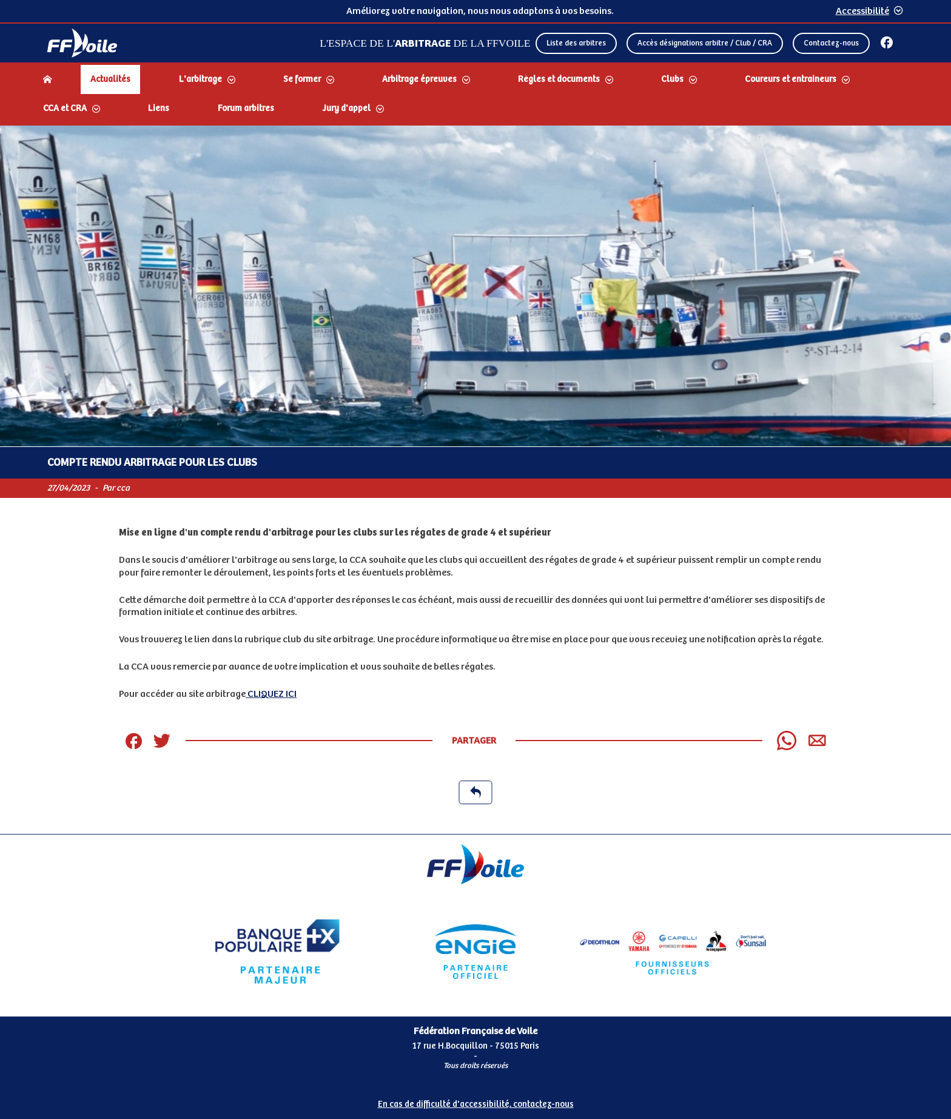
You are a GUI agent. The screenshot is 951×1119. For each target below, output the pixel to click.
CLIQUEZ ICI (271, 694)
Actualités (110, 79)
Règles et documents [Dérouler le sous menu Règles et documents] (559, 79)
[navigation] (475, 95)
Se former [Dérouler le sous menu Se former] (302, 79)
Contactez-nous (831, 43)
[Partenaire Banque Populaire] (277, 951)
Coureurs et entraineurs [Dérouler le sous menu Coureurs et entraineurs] (790, 79)
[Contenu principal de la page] (475, 480)
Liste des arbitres (576, 43)
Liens (158, 108)
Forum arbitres (246, 108)
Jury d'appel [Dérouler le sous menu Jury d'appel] (347, 108)
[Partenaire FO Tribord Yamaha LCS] (673, 951)
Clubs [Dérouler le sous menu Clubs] (672, 79)
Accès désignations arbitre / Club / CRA (704, 43)
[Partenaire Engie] (475, 951)
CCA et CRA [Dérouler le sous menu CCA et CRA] (65, 108)
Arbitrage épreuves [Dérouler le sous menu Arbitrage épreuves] (419, 79)
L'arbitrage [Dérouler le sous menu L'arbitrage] (200, 79)
